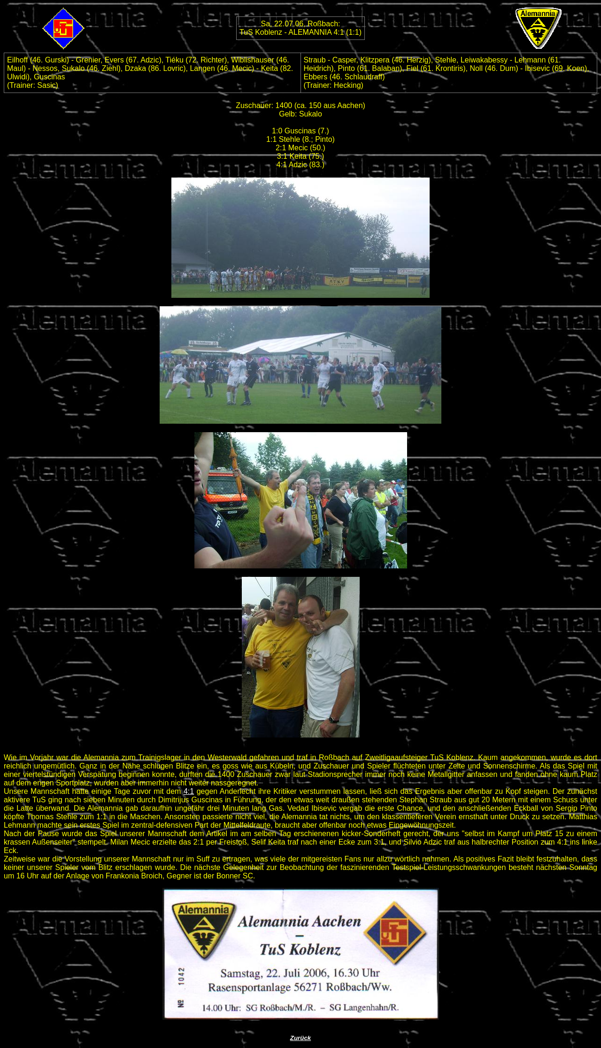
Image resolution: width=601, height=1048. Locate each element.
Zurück (300, 1037)
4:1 (189, 791)
